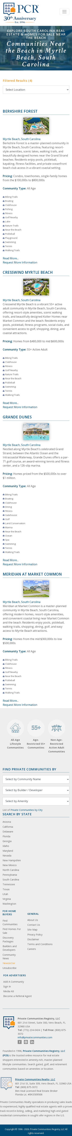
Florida (6, 836)
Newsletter (9, 963)
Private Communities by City (26, 810)
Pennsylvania (10, 874)
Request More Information (20, 262)
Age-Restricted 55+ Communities (36, 734)
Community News (9, 956)
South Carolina (11, 879)
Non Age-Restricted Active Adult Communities (56, 736)
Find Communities (10, 922)
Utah (5, 894)
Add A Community (13, 981)
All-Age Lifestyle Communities (15, 734)
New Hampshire (12, 860)
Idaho (6, 846)
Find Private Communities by (29, 769)
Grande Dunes (17, 417)
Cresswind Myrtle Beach (28, 272)
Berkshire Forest (20, 111)
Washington (9, 903)
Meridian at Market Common (32, 574)
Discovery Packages (8, 939)
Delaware (8, 831)
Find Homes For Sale (12, 930)
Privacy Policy (34, 934)
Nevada (7, 855)
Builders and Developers (10, 948)
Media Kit (8, 991)
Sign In (7, 986)
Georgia (7, 841)
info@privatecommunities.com (35, 1037)
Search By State (17, 814)
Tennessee (9, 884)
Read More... (10, 258)
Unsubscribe (9, 968)
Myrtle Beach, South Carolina (21, 139)
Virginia (7, 899)
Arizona (7, 821)
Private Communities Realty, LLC (35, 1079)
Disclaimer (33, 939)
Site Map (32, 929)
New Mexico (10, 865)
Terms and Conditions (40, 944)
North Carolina (11, 870)
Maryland (8, 850)
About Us (32, 920)
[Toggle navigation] (64, 11)
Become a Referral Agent (17, 996)
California (8, 826)
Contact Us (33, 924)
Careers (31, 949)
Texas (6, 889)
